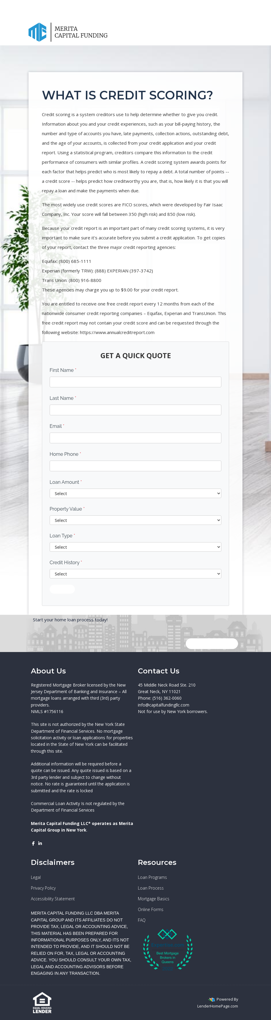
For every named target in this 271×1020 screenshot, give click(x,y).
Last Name (63, 398)
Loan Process (151, 888)
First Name (63, 370)
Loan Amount (66, 482)
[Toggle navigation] (236, 32)
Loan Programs (152, 877)
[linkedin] (212, 5)
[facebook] (205, 5)
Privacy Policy (43, 888)
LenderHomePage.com (217, 1006)
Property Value (67, 509)
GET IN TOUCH (212, 644)
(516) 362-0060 (220, 14)
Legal (36, 877)
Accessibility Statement (53, 899)
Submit (62, 589)
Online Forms (150, 909)
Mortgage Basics (153, 899)
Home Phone (65, 454)
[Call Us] (226, 32)
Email (57, 426)
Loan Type (62, 536)
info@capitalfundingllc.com (163, 705)
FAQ (142, 920)
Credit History (66, 562)
